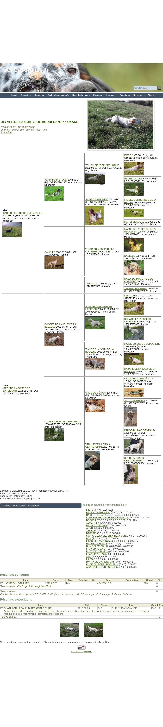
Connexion (39, 95)
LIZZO (89, 559)
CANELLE (49, 252)
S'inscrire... (26, 95)
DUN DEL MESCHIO (97, 546)
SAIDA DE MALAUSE (96, 199)
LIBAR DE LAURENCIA (98, 541)
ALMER (90, 522)
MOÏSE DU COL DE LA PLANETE (142, 344)
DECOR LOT (93, 520)
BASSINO (91, 533)
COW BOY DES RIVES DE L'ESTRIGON (107, 517)
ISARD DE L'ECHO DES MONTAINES (22, 213)
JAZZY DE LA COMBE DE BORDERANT (16, 389)
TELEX (90, 530)
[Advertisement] (31, 31)
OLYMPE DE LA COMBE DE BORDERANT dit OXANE (39, 122)
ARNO (89, 528)
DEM (88, 538)
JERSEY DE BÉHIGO (135, 288)
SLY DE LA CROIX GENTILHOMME (134, 459)
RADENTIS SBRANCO (98, 512)
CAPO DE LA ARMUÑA (136, 378)
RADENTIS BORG (96, 543)
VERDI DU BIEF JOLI (55, 179)
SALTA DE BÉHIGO (134, 400)
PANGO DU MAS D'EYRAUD (139, 430)
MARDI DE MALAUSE (136, 221)
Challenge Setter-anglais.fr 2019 (34, 586)
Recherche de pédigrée (58, 95)
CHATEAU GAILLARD (18, 583)
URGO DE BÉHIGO (95, 392)
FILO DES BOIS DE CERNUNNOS (62, 421)
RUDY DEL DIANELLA (98, 551)
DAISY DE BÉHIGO (96, 525)
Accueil (14, 95)
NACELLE (129, 256)
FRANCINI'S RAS (95, 554)
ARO (88, 556)
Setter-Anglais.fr (26, 70)
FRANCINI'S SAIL (95, 548)
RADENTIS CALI (133, 178)
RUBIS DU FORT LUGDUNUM (102, 564)
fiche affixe (6, 132)
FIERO (128, 155)
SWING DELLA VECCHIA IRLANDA (105, 535)
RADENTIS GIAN (95, 515)
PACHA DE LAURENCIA (99, 561)
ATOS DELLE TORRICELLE (101, 567)
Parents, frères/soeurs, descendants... (22, 505)
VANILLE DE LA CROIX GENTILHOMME (97, 445)
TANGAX (90, 283)
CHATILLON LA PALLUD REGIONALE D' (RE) (28, 608)
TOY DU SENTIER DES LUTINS (102, 165)
